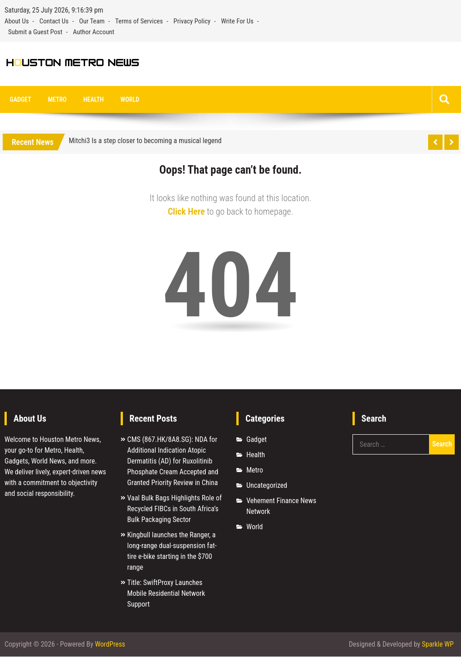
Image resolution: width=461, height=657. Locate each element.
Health (89, 99)
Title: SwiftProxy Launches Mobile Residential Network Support (166, 593)
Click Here (186, 211)
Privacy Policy (191, 21)
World (124, 99)
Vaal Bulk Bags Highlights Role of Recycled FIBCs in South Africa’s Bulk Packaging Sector (174, 509)
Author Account (93, 32)
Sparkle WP (437, 644)
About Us (17, 21)
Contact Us (53, 21)
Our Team (92, 21)
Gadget (19, 99)
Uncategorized (266, 485)
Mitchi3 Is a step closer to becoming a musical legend (145, 140)
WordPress (110, 644)
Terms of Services (139, 21)
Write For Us (237, 21)
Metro (54, 99)
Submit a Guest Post (35, 32)
